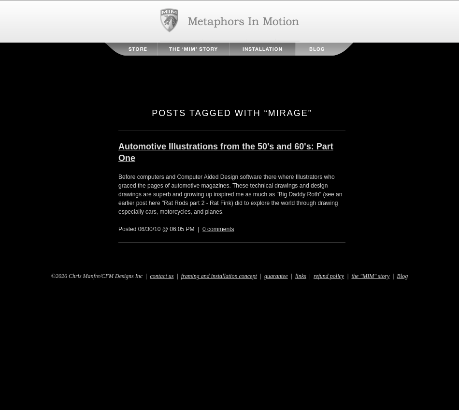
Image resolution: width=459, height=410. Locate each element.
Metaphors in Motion (230, 21)
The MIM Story (194, 49)
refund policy (329, 276)
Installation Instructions (262, 49)
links (300, 276)
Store (131, 49)
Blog (324, 49)
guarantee (276, 276)
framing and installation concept (219, 276)
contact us (161, 276)
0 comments (218, 229)
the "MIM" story (371, 276)
